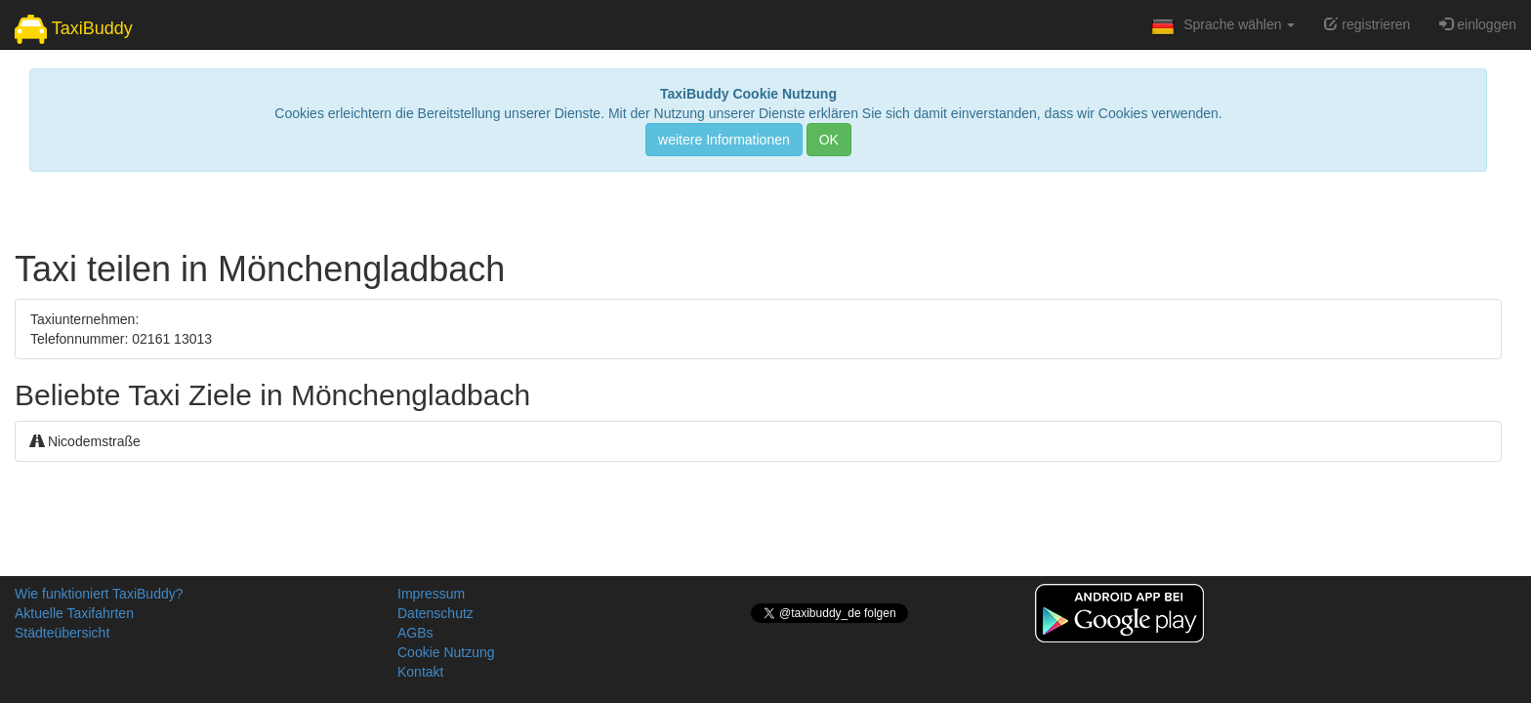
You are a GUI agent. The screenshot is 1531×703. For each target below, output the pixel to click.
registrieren (1367, 24)
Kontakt (420, 672)
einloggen (1477, 24)
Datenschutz (435, 613)
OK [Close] (829, 139)
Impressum (431, 593)
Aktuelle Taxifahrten (74, 613)
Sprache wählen (1221, 30)
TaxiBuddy (74, 29)
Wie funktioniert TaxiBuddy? (99, 593)
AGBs (415, 633)
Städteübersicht (62, 633)
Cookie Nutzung (446, 652)
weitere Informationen (724, 139)
